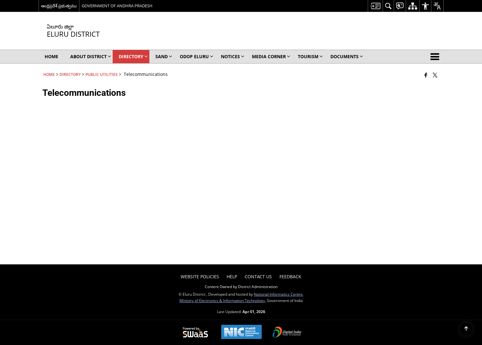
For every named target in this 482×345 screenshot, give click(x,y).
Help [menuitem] (232, 277)
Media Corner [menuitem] (271, 56)
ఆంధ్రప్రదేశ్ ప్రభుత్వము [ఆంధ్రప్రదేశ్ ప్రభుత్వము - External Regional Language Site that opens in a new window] (59, 6)
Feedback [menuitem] (290, 277)
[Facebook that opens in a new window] (426, 74)
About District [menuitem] (90, 56)
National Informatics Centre (278, 294)
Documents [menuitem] (346, 56)
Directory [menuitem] (133, 56)
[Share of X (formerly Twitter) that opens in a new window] (435, 74)
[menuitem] (375, 6)
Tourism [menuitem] (310, 56)
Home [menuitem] (51, 56)
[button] (436, 56)
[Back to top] (466, 329)
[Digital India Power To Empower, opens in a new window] (287, 332)
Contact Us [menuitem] (258, 277)
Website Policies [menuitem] (200, 277)
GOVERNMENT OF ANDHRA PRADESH (117, 6)
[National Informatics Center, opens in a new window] (241, 332)
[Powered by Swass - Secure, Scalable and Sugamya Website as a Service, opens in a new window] (195, 332)
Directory (70, 74)
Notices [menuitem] (232, 56)
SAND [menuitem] (163, 56)
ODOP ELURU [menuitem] (196, 56)
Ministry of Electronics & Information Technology (222, 300)
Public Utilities (101, 74)
